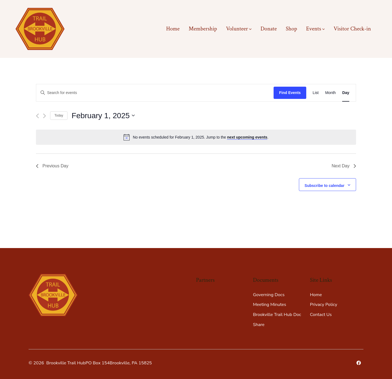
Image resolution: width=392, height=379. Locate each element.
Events (315, 28)
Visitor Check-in (352, 28)
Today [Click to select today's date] (58, 115)
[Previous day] (37, 115)
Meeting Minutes (269, 305)
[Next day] (44, 115)
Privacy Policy (323, 305)
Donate (269, 28)
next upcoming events (247, 137)
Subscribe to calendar (324, 185)
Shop (291, 28)
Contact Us (321, 315)
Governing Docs (268, 295)
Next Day (344, 166)
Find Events (290, 92)
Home (173, 28)
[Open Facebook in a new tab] (358, 363)
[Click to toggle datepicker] (103, 115)
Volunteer (239, 28)
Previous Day (52, 166)
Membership (203, 28)
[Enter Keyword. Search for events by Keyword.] (155, 92)
